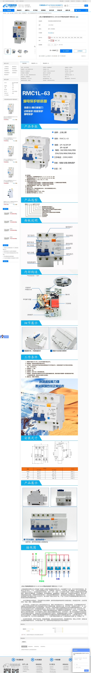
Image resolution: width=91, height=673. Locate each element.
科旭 (13, 93)
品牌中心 (27, 10)
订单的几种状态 (26, 669)
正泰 (13, 87)
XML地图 (67, 1)
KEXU (5, 82)
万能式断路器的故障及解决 (9, 256)
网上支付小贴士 (53, 671)
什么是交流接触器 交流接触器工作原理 (11, 258)
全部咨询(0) (24, 646)
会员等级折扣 (39, 666)
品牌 (39, 24)
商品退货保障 (25, 668)
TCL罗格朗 (6, 95)
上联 (5, 87)
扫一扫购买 (54, 50)
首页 (8, 13)
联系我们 (43, 10)
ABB (13, 85)
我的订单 (73, 1)
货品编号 (40, 21)
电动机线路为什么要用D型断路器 (10, 251)
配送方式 (51, 668)
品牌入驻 (67, 10)
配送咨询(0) (36, 646)
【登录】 (17, 1)
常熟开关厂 (6, 93)
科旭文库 (59, 10)
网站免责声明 (39, 671)
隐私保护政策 (66, 668)
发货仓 (40, 28)
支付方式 (51, 666)
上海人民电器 (50, 24)
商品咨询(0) (30, 646)
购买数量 (40, 44)
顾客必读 (25, 671)
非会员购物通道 (40, 668)
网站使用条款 (66, 669)
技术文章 (51, 10)
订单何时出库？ (53, 669)
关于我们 (35, 10)
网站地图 (61, 1)
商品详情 (24, 63)
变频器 (11, 212)
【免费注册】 (21, 1)
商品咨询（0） (46, 63)
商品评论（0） (34, 63)
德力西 (5, 89)
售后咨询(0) (43, 646)
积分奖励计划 (25, 666)
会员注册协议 (66, 666)
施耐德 (5, 85)
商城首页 (19, 10)
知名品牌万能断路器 (15, 83)
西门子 (5, 91)
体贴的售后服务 (40, 669)
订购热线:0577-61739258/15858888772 (49, 5)
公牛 (13, 89)
